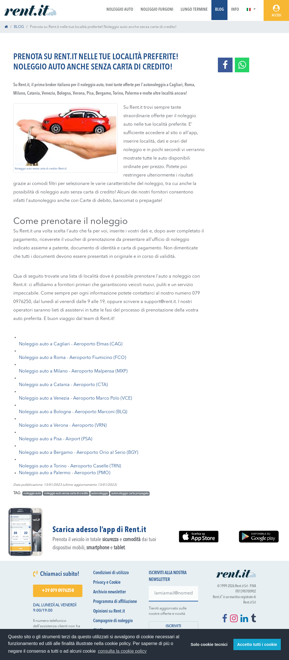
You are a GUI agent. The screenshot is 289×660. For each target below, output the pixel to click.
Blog (219, 10)
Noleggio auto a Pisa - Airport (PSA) (55, 439)
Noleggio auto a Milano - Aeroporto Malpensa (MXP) (73, 371)
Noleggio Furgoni (157, 10)
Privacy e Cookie (107, 582)
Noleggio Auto (119, 10)
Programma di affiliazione (115, 602)
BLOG (19, 27)
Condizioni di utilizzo (111, 573)
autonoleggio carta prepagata (129, 493)
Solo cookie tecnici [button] (209, 644)
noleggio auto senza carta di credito (66, 493)
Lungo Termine (194, 10)
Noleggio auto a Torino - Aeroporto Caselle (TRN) (70, 466)
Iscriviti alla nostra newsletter (168, 576)
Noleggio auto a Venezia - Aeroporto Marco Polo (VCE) (75, 398)
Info (235, 10)
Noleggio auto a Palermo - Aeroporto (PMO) (64, 473)
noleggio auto (32, 493)
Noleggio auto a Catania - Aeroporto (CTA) (63, 385)
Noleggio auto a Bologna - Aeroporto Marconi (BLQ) (73, 412)
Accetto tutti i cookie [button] (257, 644)
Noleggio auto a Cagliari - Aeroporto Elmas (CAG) (70, 344)
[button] (251, 9)
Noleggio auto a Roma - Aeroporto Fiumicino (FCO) (72, 358)
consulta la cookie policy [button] (122, 651)
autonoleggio (99, 493)
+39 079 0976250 (58, 591)
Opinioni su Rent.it (109, 611)
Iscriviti (173, 626)
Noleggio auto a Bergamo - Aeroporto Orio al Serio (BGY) (78, 452)
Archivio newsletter (109, 592)
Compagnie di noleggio (113, 621)
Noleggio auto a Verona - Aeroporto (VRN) (63, 425)
